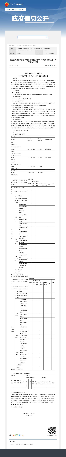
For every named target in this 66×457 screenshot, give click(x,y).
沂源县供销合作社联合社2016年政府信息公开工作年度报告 (22, 444)
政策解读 (30, 45)
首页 (10, 45)
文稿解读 (34, 45)
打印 (55, 65)
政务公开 (13, 45)
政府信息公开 (19, 45)
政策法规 (25, 45)
